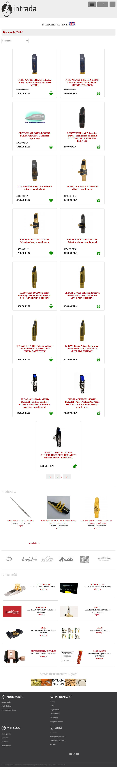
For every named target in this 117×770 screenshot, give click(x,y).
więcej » (43, 589)
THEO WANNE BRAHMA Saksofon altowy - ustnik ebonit (34, 187)
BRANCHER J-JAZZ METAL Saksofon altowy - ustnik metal (35, 240)
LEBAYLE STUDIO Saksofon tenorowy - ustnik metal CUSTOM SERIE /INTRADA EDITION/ (34, 295)
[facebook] (70, 754)
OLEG (97, 607)
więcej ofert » (34, 543)
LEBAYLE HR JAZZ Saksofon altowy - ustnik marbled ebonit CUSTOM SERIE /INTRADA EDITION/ (82, 137)
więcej (20, 525)
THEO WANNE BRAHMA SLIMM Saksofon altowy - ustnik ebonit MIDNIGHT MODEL (82, 82)
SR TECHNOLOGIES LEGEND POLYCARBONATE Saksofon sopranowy (34, 136)
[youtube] (77, 754)
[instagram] (74, 754)
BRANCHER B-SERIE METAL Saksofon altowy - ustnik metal (82, 240)
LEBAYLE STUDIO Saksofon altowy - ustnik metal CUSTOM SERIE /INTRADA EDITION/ (35, 348)
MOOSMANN (99, 651)
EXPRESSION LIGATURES (43, 651)
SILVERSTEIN (97, 584)
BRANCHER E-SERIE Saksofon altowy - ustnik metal (82, 187)
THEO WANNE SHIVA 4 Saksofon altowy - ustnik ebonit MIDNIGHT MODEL (34, 82)
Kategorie (9, 32)
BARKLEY (41, 607)
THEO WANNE (43, 584)
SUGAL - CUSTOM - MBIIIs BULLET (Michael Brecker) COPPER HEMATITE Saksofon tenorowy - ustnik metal (34, 403)
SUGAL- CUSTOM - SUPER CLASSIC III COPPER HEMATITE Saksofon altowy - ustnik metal (58, 455)
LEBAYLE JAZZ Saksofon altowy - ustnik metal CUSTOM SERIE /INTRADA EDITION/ (82, 348)
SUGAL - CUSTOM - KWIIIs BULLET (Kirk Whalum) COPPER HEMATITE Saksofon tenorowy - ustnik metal (82, 403)
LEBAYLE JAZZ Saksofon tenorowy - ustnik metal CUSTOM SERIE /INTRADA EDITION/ (82, 295)
